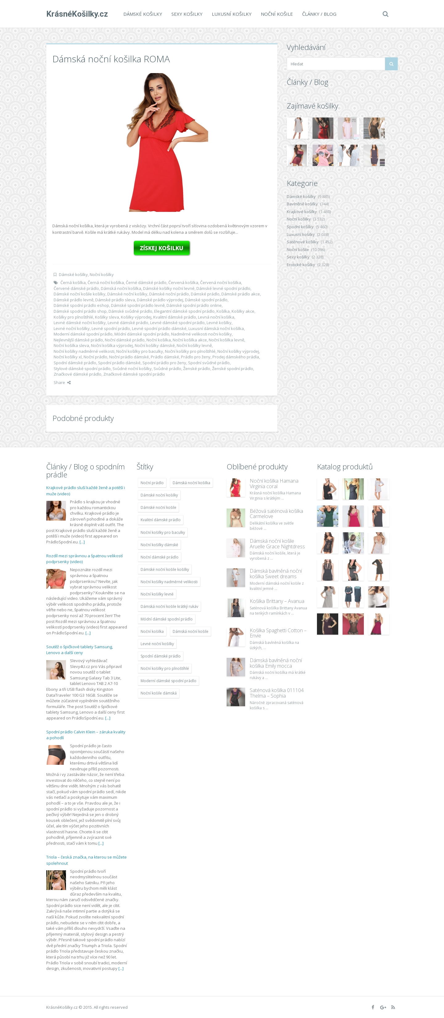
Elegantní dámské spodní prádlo (184, 311)
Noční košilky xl (68, 357)
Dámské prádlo (205, 294)
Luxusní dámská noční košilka (216, 328)
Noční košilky (102, 274)
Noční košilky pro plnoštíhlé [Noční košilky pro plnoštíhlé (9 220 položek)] (165, 668)
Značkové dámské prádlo (77, 374)
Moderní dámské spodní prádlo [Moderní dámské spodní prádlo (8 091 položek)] (168, 680)
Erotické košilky (301, 264)
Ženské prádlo (196, 368)
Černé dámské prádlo (146, 282)
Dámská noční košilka (121, 288)
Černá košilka (73, 282)
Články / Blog (319, 14)
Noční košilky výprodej (238, 351)
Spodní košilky (300, 226)
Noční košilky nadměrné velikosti (84, 351)
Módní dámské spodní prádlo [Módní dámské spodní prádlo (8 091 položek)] (167, 619)
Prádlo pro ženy (196, 357)
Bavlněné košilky (302, 204)
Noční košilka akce (190, 340)
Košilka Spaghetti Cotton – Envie (278, 633)
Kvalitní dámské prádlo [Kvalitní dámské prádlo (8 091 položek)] (161, 519)
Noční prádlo (95, 357)
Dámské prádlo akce (240, 294)
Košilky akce (243, 311)
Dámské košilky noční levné (169, 288)
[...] (82, 542)
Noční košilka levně (226, 340)
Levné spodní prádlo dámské (159, 328)
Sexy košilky (187, 14)
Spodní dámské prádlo (75, 362)
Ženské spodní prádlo (232, 368)
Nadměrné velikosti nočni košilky (201, 334)
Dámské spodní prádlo (206, 300)
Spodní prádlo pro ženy (164, 362)
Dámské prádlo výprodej (160, 300)
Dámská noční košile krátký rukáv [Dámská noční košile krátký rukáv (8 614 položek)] (169, 606)
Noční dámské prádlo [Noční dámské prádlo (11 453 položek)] (160, 557)
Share (62, 382)
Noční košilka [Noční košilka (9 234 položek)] (152, 631)
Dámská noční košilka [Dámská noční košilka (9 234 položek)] (191, 482)
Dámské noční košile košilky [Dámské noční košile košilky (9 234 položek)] (165, 569)
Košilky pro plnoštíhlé (73, 317)
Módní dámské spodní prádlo (141, 334)
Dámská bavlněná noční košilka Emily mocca (276, 663)
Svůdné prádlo (167, 368)
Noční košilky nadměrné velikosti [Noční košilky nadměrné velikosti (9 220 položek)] (169, 581)
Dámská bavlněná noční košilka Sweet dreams (276, 573)
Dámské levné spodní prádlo (223, 288)
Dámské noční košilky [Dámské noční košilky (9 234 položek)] (159, 495)
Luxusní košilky (232, 14)
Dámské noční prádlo (169, 294)
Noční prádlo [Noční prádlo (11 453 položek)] (152, 482)
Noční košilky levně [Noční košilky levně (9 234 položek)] (157, 594)
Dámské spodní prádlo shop (80, 311)
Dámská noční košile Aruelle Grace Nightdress (277, 544)
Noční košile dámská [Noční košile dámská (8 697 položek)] (159, 693)
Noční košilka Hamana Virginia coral (274, 483)
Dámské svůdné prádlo (130, 311)
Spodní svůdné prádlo (209, 362)
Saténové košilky (303, 242)
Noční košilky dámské (155, 345)
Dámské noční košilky (127, 294)
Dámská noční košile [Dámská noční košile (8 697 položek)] (190, 631)
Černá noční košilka (106, 282)
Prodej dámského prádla (235, 357)
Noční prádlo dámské (129, 357)
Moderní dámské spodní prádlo (83, 334)
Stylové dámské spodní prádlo (82, 368)
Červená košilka (183, 282)
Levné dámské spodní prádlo (177, 322)
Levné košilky (219, 322)
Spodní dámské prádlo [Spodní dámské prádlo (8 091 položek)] (161, 656)
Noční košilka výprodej (112, 345)
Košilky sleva (107, 317)
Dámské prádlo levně (73, 300)
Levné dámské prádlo (128, 322)
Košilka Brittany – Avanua (277, 601)
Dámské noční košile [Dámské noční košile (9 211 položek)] (158, 507)
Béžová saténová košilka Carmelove (276, 514)
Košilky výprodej (136, 317)
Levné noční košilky (72, 328)
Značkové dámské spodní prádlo (134, 374)
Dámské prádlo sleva (115, 300)
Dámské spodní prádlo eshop (81, 305)
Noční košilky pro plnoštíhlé (190, 351)
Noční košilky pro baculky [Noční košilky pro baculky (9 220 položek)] (163, 532)
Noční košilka (158, 340)
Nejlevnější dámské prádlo (78, 340)
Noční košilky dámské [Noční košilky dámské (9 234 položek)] (159, 544)
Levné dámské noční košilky (80, 322)
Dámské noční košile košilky (79, 294)
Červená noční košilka (220, 282)
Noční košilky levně (194, 345)
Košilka (223, 311)
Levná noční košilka (216, 317)
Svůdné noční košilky (132, 368)
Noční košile (277, 14)
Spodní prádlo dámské (119, 362)
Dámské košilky (142, 14)
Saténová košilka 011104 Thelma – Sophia (277, 693)
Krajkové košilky (302, 211)
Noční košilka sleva (71, 345)
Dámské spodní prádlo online (194, 305)
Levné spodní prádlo (111, 328)
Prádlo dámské (165, 357)
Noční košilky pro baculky (139, 351)
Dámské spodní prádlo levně (138, 305)
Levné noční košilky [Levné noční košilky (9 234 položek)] (157, 643)
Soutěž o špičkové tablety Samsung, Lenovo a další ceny (79, 650)
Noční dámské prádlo (125, 340)
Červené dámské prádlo (76, 288)
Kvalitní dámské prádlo (174, 317)
